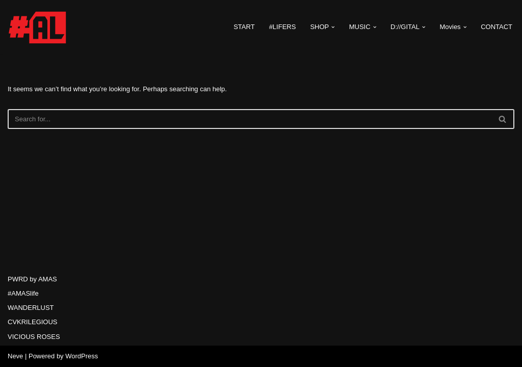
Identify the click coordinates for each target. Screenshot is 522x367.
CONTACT (496, 27)
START (243, 27)
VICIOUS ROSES (34, 336)
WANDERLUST (31, 307)
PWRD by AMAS (32, 279)
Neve (15, 356)
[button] (333, 27)
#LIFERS (282, 27)
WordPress (81, 356)
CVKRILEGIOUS (33, 322)
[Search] (249, 119)
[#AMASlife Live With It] (38, 27)
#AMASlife (23, 293)
